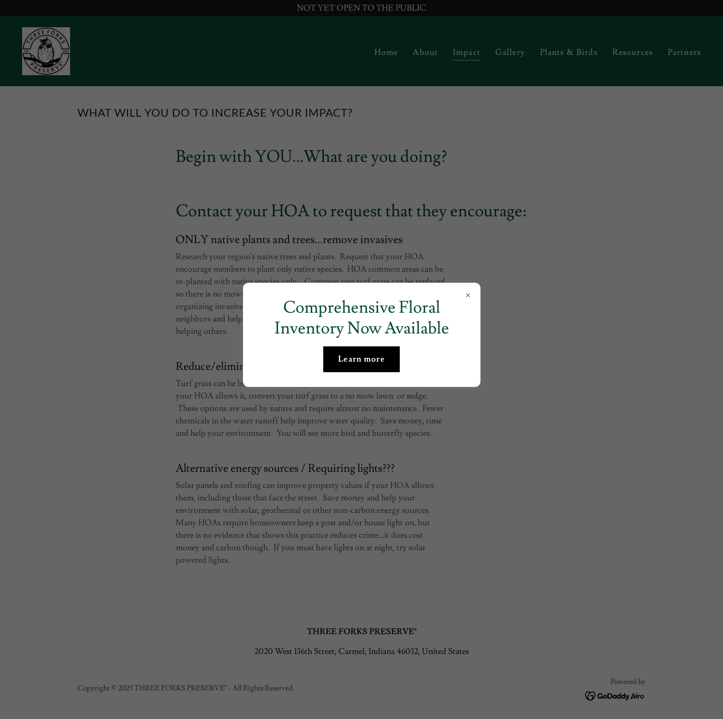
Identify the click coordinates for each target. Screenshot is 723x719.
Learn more (361, 359)
